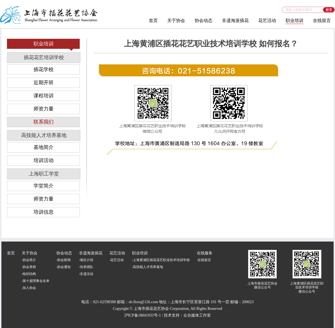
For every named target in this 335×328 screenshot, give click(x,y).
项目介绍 (86, 260)
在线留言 (322, 20)
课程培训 (44, 95)
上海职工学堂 (44, 174)
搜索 (329, 9)
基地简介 (44, 147)
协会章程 (29, 267)
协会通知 (63, 267)
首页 (153, 20)
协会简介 (29, 260)
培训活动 (44, 160)
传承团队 (86, 267)
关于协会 (176, 20)
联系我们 (44, 122)
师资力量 (44, 109)
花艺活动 (267, 20)
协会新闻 (63, 260)
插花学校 (44, 69)
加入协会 (29, 288)
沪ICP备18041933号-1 (142, 315)
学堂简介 (44, 186)
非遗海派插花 (235, 20)
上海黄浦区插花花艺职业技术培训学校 (161, 260)
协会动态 (203, 20)
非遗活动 (86, 274)
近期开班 (44, 82)
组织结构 (29, 274)
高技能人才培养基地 (43, 135)
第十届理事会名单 (35, 281)
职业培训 (294, 20)
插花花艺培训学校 (44, 57)
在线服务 (204, 253)
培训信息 (44, 212)
